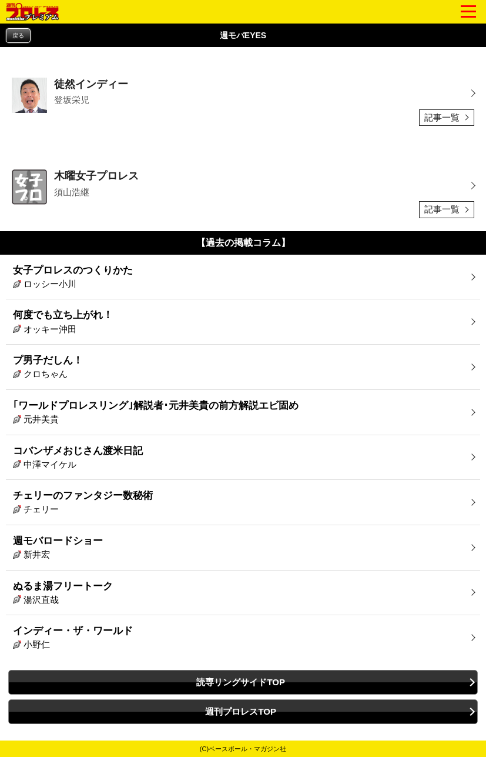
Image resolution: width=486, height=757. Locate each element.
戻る (18, 35)
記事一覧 (442, 117)
